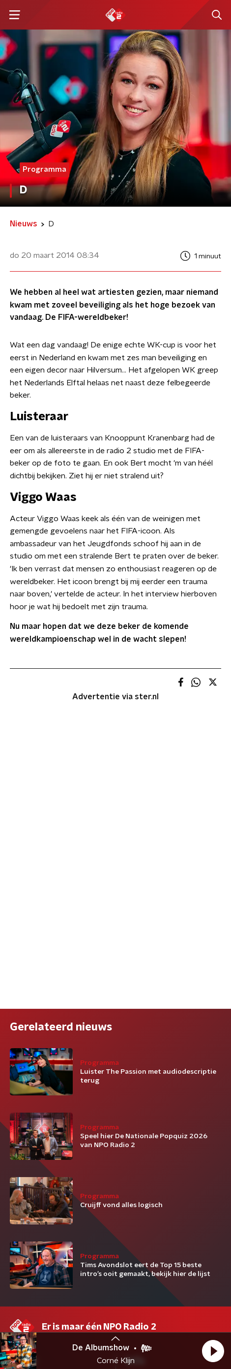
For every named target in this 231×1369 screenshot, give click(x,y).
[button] (213, 1351)
